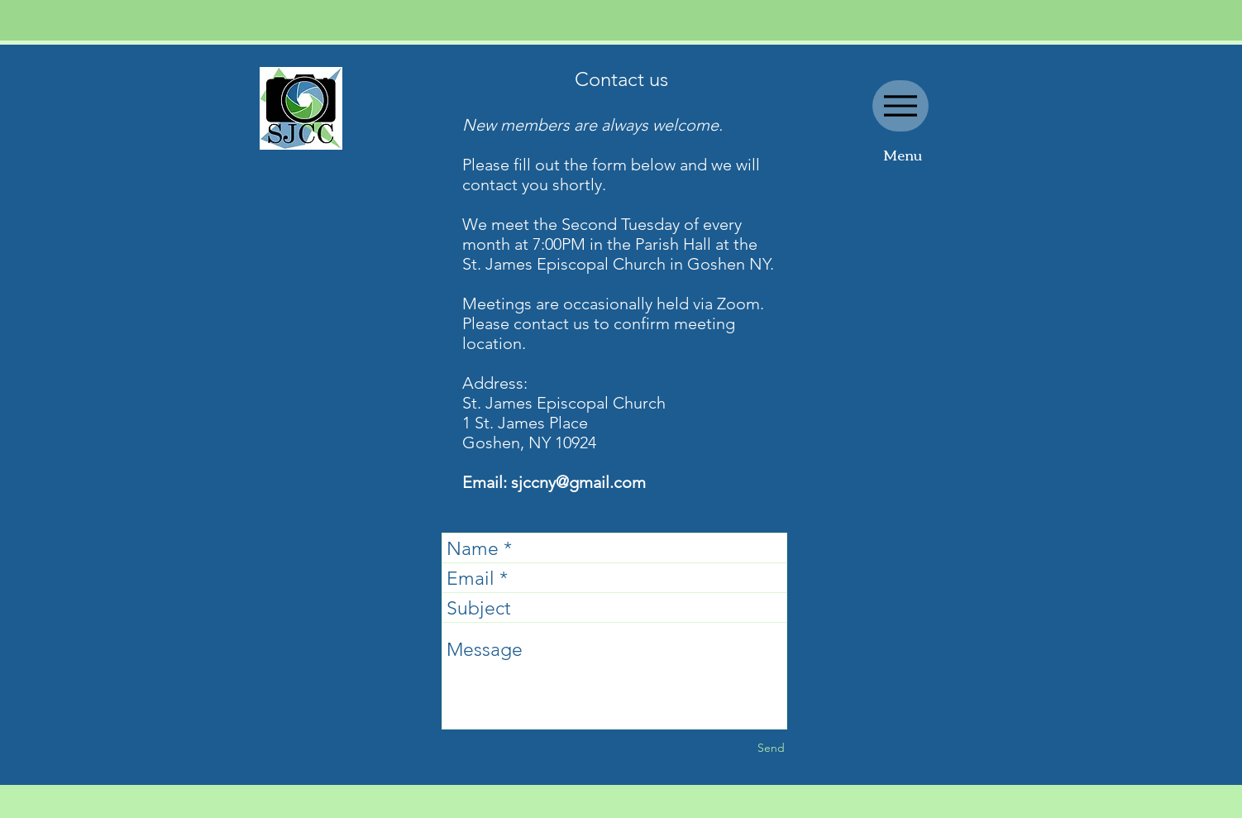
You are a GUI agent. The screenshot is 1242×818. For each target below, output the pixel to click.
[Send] (770, 748)
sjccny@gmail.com (578, 482)
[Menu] (900, 106)
